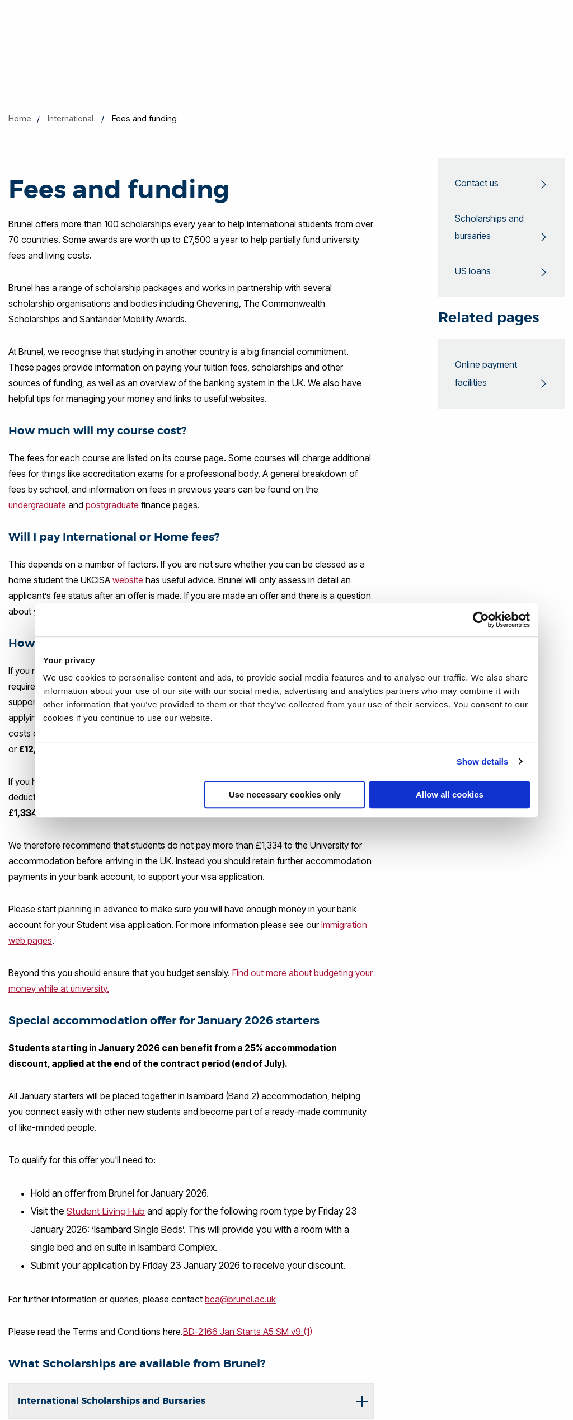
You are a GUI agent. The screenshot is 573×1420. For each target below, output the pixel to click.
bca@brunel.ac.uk (240, 1298)
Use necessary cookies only (285, 794)
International (70, 118)
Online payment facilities (486, 374)
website (127, 579)
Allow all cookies (449, 794)
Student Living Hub (106, 1211)
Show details (483, 761)
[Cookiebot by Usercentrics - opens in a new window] (481, 619)
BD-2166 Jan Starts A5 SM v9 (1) (247, 1331)
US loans (473, 272)
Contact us (477, 183)
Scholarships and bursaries (489, 227)
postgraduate (112, 504)
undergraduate (37, 504)
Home (19, 118)
